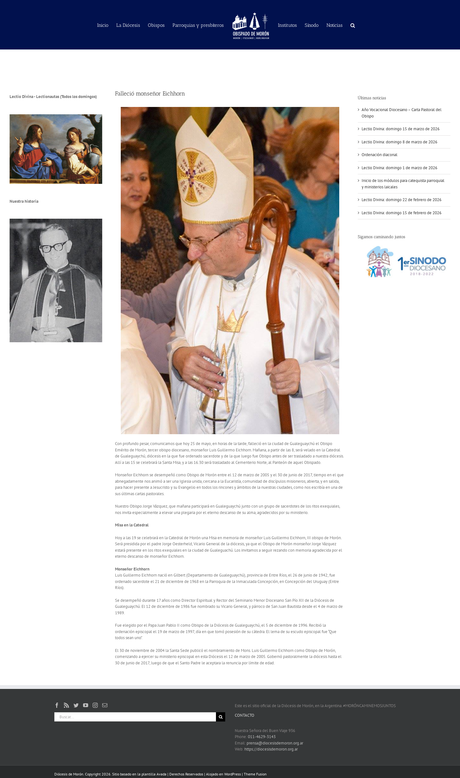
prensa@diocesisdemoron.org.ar (275, 743)
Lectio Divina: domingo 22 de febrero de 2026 (401, 199)
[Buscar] (220, 716)
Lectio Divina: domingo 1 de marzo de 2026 (399, 167)
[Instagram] (95, 705)
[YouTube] (85, 705)
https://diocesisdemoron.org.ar (271, 749)
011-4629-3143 (262, 736)
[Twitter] (76, 705)
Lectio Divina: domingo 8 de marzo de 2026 (399, 142)
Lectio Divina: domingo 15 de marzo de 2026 (401, 129)
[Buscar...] (135, 716)
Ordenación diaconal (379, 154)
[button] (352, 25)
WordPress (232, 774)
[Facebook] (56, 705)
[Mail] (104, 705)
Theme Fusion (255, 774)
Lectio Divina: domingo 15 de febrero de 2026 (401, 212)
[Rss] (66, 705)
